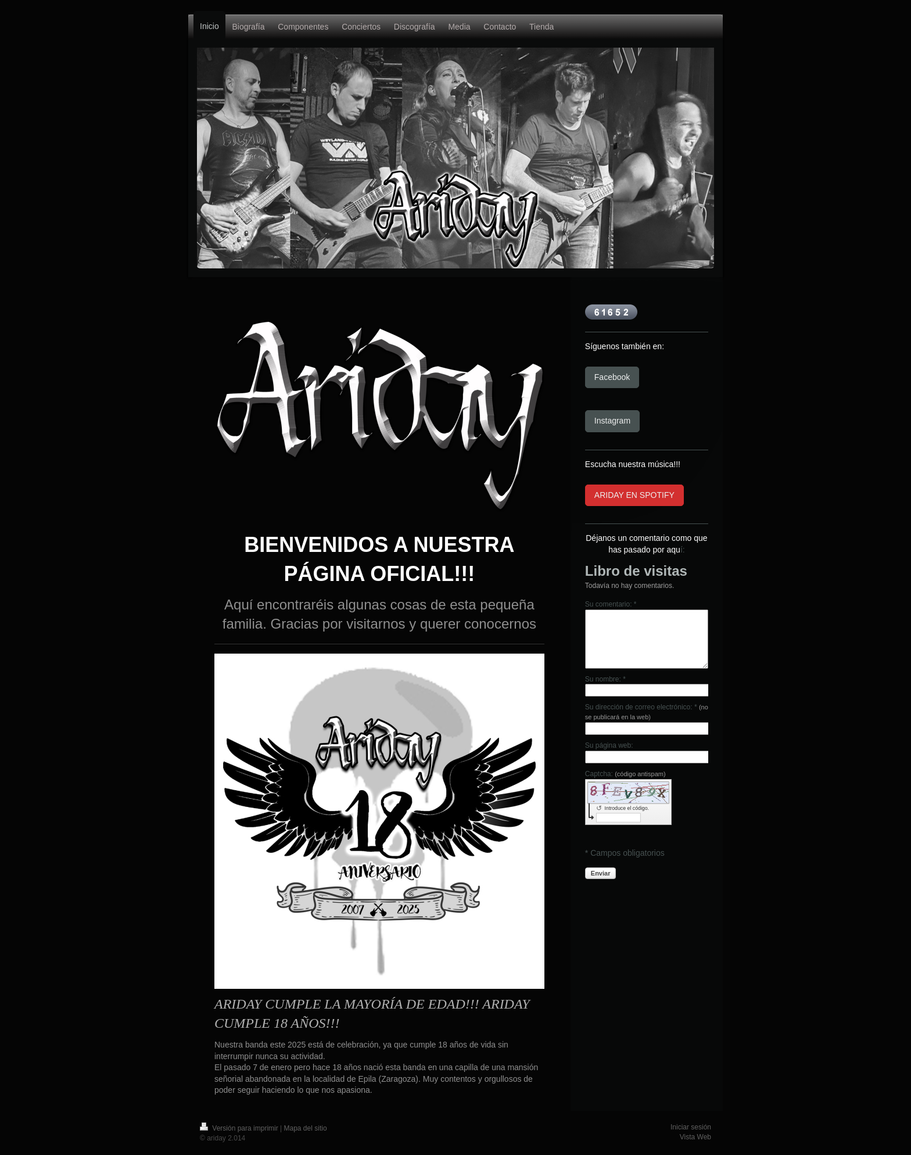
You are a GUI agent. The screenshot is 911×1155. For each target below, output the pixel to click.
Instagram (612, 420)
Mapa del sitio (305, 1128)
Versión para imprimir (240, 1128)
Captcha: (625, 774)
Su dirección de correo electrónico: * (646, 711)
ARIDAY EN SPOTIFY (634, 495)
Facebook (612, 377)
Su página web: (609, 745)
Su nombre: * (605, 679)
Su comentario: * (611, 604)
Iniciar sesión (690, 1127)
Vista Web (695, 1137)
